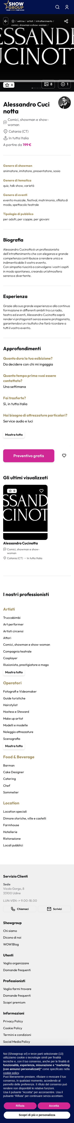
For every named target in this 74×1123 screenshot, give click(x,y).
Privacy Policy (13, 1021)
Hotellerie (10, 832)
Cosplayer (10, 658)
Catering (9, 779)
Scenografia (11, 739)
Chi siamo (10, 931)
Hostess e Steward (16, 712)
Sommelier (11, 792)
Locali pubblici (13, 845)
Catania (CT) (15, 131)
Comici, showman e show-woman (26, 644)
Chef (6, 786)
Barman (9, 765)
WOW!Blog (11, 944)
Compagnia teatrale (17, 651)
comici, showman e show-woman (29, 25)
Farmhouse (11, 825)
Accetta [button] (54, 1105)
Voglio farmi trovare (17, 989)
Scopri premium (14, 1002)
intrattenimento (44, 21)
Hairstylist (10, 705)
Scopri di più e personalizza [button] (37, 1115)
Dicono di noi (12, 937)
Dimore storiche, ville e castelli (24, 818)
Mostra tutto (14, 435)
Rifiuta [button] (20, 1105)
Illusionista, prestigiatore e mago (26, 665)
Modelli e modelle (15, 725)
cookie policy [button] (11, 1073)
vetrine (20, 21)
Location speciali (15, 811)
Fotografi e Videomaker (20, 691)
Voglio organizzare (16, 963)
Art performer (13, 624)
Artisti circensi (13, 631)
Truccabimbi (12, 618)
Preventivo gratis (28, 455)
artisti (30, 21)
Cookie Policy (12, 1028)
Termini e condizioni (17, 1035)
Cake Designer (13, 772)
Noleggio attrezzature (18, 732)
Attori (7, 638)
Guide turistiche (14, 698)
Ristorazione (12, 838)
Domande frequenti (17, 970)
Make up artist (13, 718)
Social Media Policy (16, 1042)
